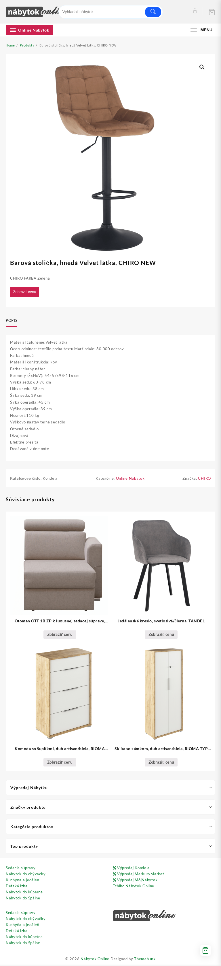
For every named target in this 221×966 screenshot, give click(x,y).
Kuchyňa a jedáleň (22, 881)
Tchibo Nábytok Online (134, 887)
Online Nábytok (130, 479)
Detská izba (17, 887)
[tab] (14, 321)
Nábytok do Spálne (23, 899)
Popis (11, 321)
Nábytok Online (95, 960)
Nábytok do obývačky (26, 875)
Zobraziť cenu (25, 292)
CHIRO (204, 479)
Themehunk (144, 960)
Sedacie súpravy (21, 869)
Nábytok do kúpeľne (24, 893)
